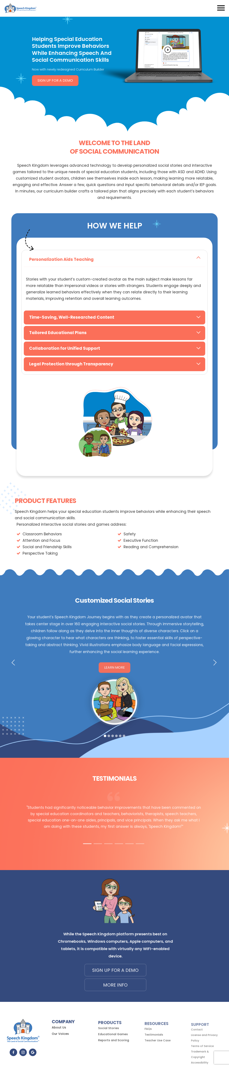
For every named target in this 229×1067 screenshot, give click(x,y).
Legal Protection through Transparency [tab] (71, 364)
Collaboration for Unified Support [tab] (64, 348)
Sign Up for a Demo (55, 80)
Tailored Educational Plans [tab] (58, 333)
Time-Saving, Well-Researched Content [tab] (71, 317)
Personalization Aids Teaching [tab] (61, 259)
